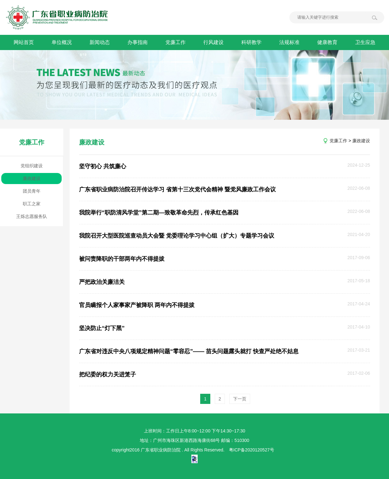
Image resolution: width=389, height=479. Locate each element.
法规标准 (289, 42)
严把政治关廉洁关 (102, 282)
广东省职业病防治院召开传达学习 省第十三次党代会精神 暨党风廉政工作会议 (177, 189)
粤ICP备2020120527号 (251, 449)
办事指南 (137, 42)
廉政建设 (31, 178)
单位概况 (62, 42)
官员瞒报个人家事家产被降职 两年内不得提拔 (136, 305)
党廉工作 (175, 42)
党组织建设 (32, 165)
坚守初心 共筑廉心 (102, 166)
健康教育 (327, 42)
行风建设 (213, 42)
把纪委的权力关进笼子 (107, 374)
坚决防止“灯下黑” (102, 328)
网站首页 (24, 42)
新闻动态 (100, 42)
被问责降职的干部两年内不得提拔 (121, 259)
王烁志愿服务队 (31, 216)
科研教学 (251, 42)
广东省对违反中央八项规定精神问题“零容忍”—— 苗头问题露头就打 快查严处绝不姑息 (189, 351)
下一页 (239, 398)
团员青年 (31, 191)
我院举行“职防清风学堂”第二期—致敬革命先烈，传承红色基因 (158, 212)
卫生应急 (365, 42)
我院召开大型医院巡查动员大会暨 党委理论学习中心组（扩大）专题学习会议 (176, 236)
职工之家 (31, 203)
